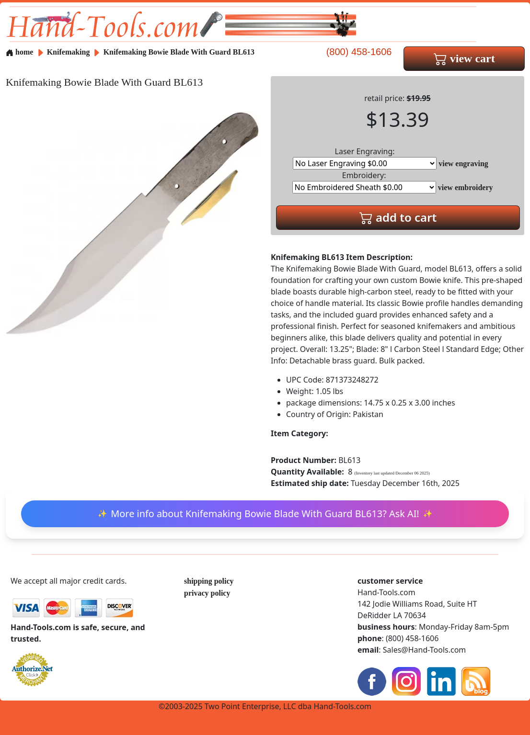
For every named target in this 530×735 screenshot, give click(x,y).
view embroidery (465, 187)
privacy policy (207, 593)
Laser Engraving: (365, 158)
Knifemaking (69, 52)
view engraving (463, 163)
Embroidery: (364, 181)
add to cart (398, 217)
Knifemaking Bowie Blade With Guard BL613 (179, 52)
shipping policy (209, 581)
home (19, 52)
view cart (464, 58)
